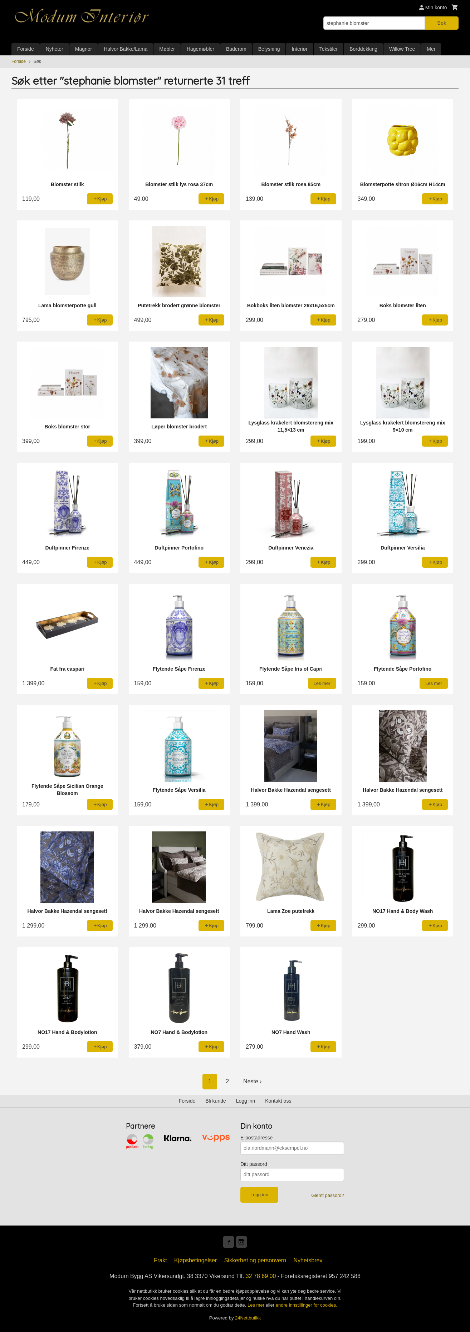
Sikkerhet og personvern (255, 1260)
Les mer (257, 1305)
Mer (431, 49)
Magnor (83, 49)
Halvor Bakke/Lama (125, 49)
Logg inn (245, 1101)
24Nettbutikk (248, 1318)
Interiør (299, 49)
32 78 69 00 (261, 1276)
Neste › (252, 1081)
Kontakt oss (278, 1101)
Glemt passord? (327, 1195)
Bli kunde (215, 1101)
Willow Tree (402, 49)
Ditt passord (253, 1164)
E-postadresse (256, 1137)
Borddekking (363, 49)
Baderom (236, 49)
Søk (441, 23)
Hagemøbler (200, 49)
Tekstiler (328, 49)
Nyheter (54, 49)
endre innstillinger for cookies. (306, 1305)
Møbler (167, 49)
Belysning (269, 49)
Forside (25, 49)
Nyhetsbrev (308, 1260)
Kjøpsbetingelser (195, 1260)
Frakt (160, 1260)
